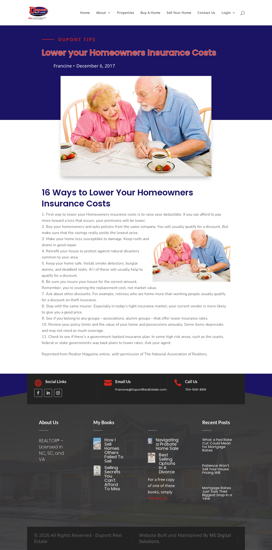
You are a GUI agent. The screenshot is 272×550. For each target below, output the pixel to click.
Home (85, 13)
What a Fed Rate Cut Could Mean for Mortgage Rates (217, 445)
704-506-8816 (195, 389)
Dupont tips (77, 41)
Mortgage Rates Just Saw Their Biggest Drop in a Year (217, 493)
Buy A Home (150, 13)
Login (226, 13)
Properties (125, 13)
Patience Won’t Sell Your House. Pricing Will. (216, 469)
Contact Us (206, 13)
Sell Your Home (179, 13)
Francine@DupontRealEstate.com (141, 389)
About (101, 13)
